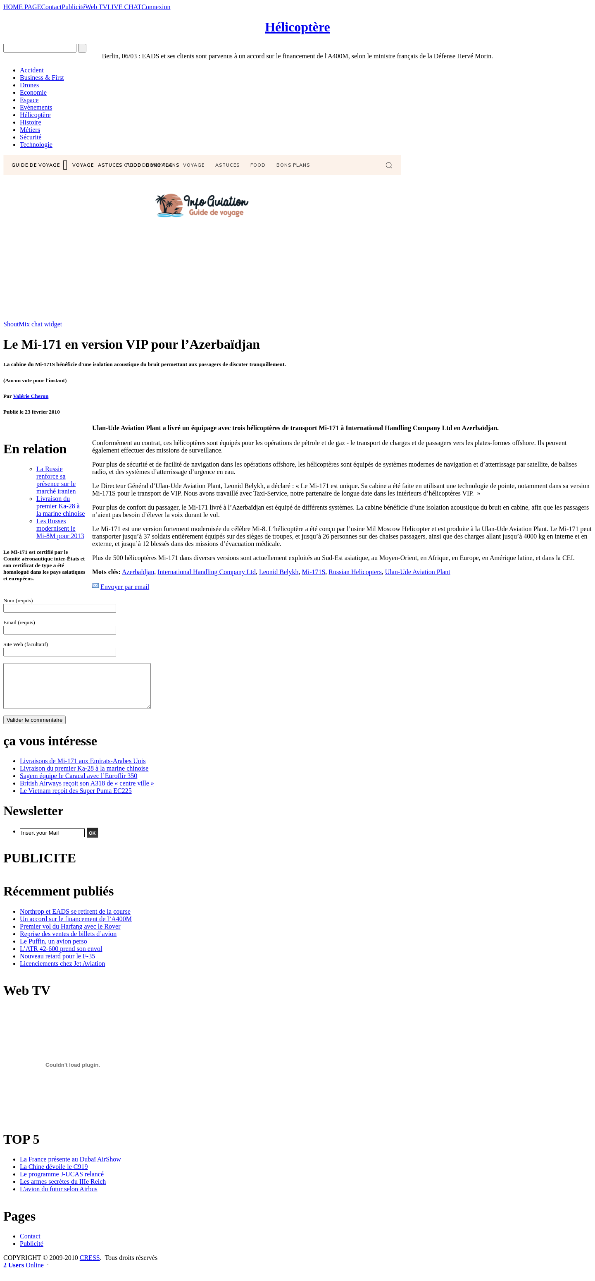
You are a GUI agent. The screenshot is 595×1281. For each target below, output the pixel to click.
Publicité (73, 6)
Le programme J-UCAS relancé (62, 1182)
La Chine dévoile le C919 (54, 1175)
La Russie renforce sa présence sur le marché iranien (56, 480)
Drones (29, 85)
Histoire (30, 122)
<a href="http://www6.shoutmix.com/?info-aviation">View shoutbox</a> (202, 238)
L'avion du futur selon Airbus (59, 1197)
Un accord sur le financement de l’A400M (76, 927)
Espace (29, 99)
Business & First (42, 77)
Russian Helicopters (354, 571)
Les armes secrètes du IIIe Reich (63, 1190)
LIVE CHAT (124, 6)
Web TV (96, 6)
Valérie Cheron (30, 396)
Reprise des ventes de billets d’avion (68, 942)
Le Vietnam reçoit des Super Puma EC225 (76, 799)
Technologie (36, 144)
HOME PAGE (22, 6)
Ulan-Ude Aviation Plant (417, 571)
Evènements (36, 107)
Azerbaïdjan (138, 571)
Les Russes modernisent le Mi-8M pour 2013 (60, 528)
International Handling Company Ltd (206, 571)
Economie (33, 92)
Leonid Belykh (279, 571)
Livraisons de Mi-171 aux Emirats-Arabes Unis (82, 769)
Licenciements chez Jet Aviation (62, 972)
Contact (51, 6)
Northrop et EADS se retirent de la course (75, 920)
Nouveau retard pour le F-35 (57, 964)
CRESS (90, 1266)
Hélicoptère (297, 26)
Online (23, 1273)
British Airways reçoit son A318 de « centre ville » (87, 791)
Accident (32, 70)
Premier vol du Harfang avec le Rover (70, 935)
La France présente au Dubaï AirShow (70, 1167)
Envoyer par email (124, 586)
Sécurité (30, 137)
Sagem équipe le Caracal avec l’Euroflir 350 (78, 784)
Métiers (30, 129)
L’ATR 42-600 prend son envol (61, 957)
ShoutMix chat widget (32, 324)
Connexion (155, 6)
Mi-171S (313, 571)
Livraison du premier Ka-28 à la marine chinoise (60, 506)
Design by (79, 842)
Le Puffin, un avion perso (53, 949)
